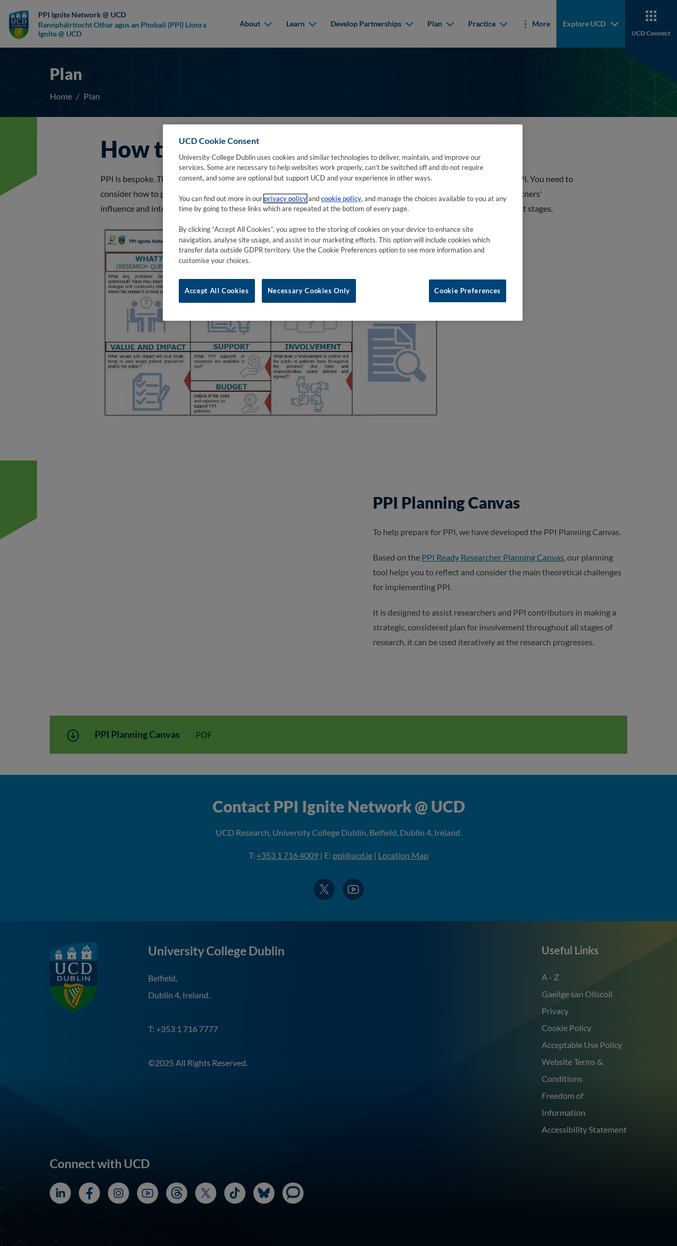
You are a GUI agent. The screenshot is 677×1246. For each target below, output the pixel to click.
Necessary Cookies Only (309, 290)
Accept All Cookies (217, 290)
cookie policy (341, 198)
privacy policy (285, 198)
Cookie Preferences (467, 290)
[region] (343, 222)
